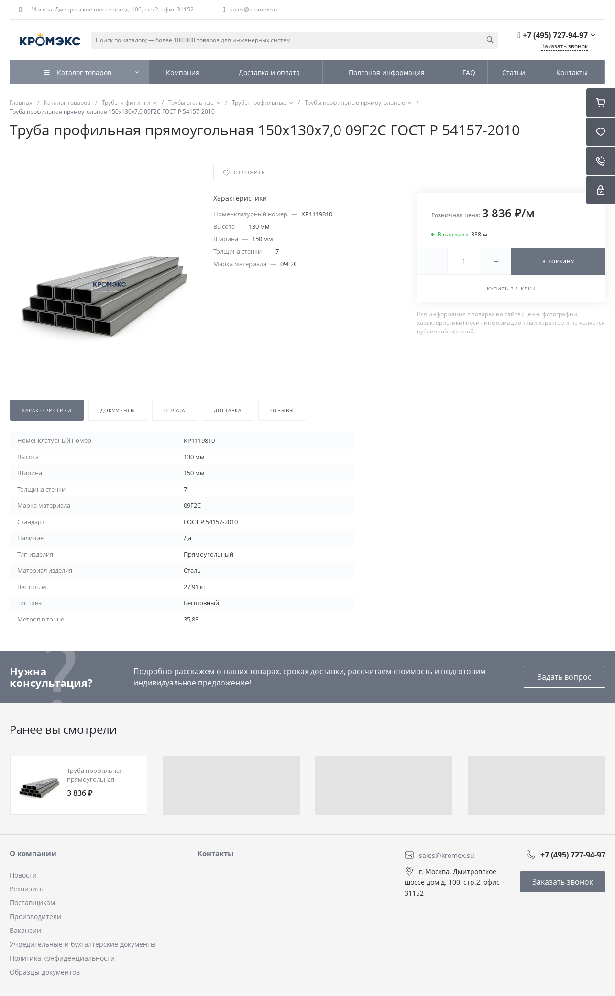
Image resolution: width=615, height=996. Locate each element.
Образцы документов (45, 971)
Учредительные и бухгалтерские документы (83, 944)
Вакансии (25, 930)
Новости (23, 874)
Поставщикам (32, 902)
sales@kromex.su (253, 9)
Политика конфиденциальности (62, 958)
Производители (35, 916)
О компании (33, 853)
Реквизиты (27, 888)
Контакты (216, 853)
